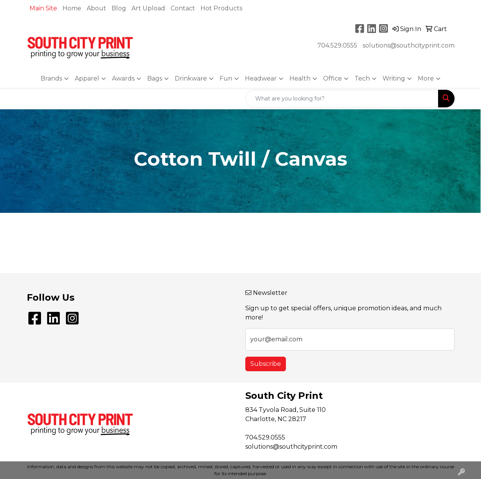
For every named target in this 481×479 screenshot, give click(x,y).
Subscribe (265, 363)
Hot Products (221, 8)
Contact (183, 8)
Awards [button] (123, 78)
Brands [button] (51, 78)
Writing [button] (394, 78)
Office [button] (332, 78)
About (96, 8)
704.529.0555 (337, 45)
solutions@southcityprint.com (409, 45)
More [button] (426, 78)
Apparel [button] (87, 78)
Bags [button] (154, 78)
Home (71, 8)
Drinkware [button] (191, 78)
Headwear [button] (261, 78)
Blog (119, 8)
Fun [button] (226, 78)
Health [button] (299, 78)
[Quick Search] (341, 98)
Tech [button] (362, 78)
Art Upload (148, 8)
